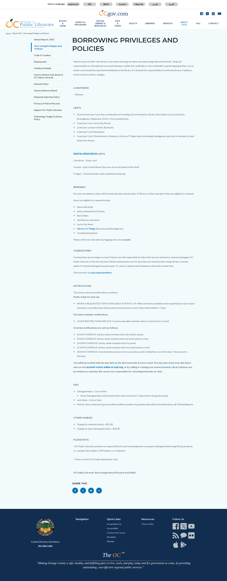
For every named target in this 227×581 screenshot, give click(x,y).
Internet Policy (41, 84)
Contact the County (116, 532)
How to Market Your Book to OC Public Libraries (48, 76)
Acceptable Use (114, 524)
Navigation (82, 519)
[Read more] (113, 13)
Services (167, 23)
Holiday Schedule (42, 68)
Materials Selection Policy (47, 97)
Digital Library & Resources (100, 23)
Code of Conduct (42, 55)
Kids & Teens (117, 23)
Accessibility (112, 528)
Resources (147, 519)
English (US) (73, 4)
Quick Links (114, 519)
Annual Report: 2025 (44, 39)
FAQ (198, 23)
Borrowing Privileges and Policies (36, 33)
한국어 (106, 4)
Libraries (150, 23)
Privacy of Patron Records (47, 103)
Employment (40, 61)
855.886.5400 (45, 546)
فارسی (155, 4)
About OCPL (184, 23)
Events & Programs (80, 23)
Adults (133, 23)
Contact (213, 23)
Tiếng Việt (138, 4)
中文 (89, 4)
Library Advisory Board (45, 90)
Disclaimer (111, 537)
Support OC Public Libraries (48, 110)
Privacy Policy (147, 524)
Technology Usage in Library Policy (48, 118)
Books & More (62, 23)
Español (122, 4)
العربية (171, 4)
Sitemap (110, 541)
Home (8, 33)
